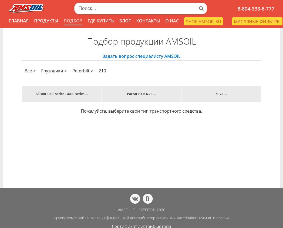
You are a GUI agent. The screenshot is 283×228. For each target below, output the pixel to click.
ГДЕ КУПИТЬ (100, 21)
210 (102, 71)
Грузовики (52, 71)
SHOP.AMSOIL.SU (203, 22)
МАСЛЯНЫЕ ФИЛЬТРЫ (257, 22)
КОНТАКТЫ (148, 21)
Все (28, 71)
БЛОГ (125, 21)
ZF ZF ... (221, 94)
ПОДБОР (73, 21)
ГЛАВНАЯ (19, 21)
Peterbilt (80, 71)
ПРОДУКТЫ (46, 21)
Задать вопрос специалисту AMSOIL (141, 56)
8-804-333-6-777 (256, 9)
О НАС (172, 21)
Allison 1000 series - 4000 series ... (62, 94)
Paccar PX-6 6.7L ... (141, 94)
